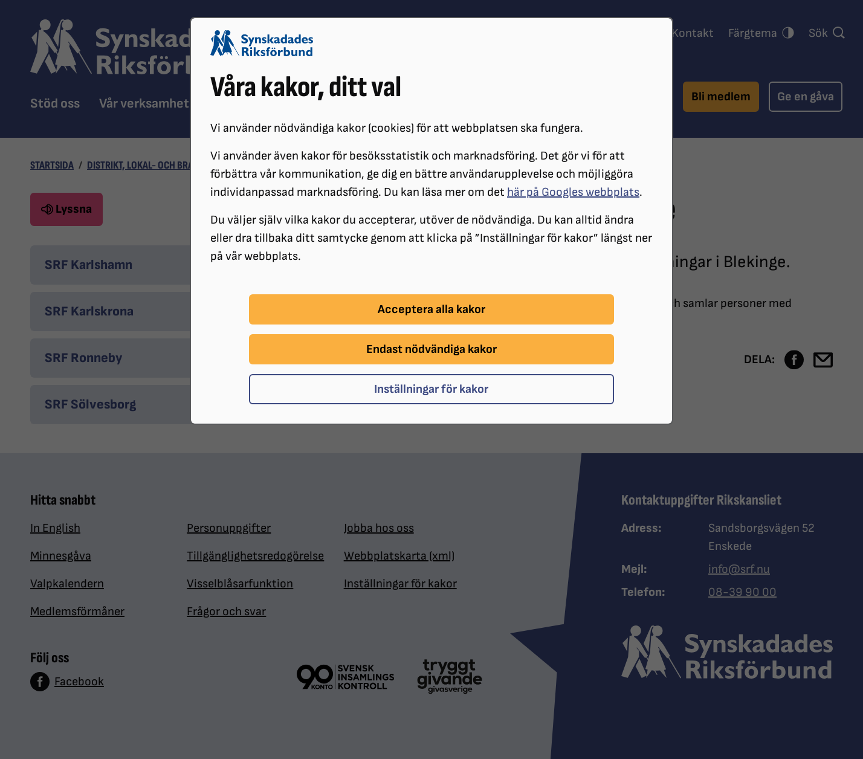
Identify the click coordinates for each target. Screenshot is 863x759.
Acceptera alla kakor (431, 309)
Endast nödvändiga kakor (431, 349)
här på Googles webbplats (573, 192)
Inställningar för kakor (431, 389)
